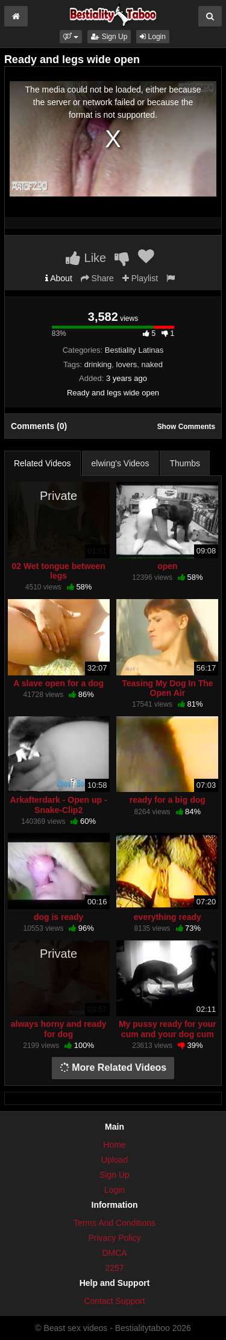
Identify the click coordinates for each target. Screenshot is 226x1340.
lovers (126, 364)
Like (86, 257)
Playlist (140, 278)
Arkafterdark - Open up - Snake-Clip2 (58, 804)
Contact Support (114, 1301)
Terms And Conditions (114, 1223)
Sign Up (109, 36)
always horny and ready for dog (59, 1028)
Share (97, 278)
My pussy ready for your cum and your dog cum (167, 1028)
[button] (71, 36)
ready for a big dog (168, 800)
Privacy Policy (114, 1238)
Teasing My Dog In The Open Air (167, 688)
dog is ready (58, 917)
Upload (114, 1160)
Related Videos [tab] (42, 463)
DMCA (114, 1253)
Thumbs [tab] (184, 463)
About (58, 278)
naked (151, 364)
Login (153, 36)
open (167, 566)
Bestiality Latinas (134, 350)
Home (114, 1145)
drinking (98, 364)
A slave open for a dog (58, 683)
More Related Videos (113, 1067)
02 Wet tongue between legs (58, 570)
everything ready (167, 917)
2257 (114, 1268)
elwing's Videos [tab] (120, 463)
